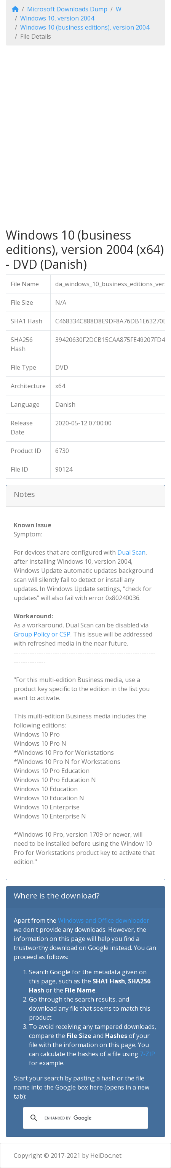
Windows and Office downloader (103, 920)
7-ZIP (147, 1054)
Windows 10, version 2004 (57, 18)
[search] (84, 1118)
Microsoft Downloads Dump (67, 9)
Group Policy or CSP (42, 634)
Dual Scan (131, 552)
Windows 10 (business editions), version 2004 (84, 27)
